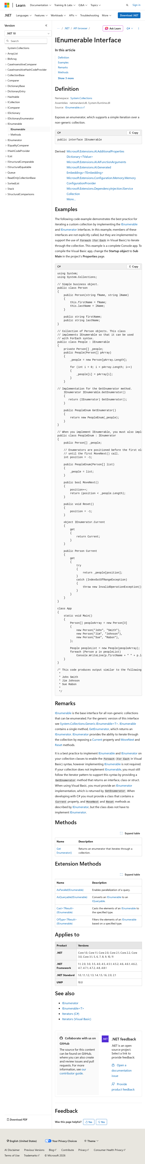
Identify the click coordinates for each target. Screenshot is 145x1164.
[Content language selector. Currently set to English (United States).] (22, 1141)
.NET (66, 28)
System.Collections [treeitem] (18, 48)
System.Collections (81, 98)
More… (71, 199)
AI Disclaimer (12, 1150)
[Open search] (127, 5)
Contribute (67, 1150)
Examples (63, 62)
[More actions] (138, 28)
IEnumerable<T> (73, 1008)
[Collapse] (46, 25)
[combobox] (28, 33)
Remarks (63, 67)
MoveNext (127, 739)
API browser (80, 28)
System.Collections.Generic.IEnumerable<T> (89, 724)
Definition (63, 57)
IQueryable (98, 901)
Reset (58, 745)
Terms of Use (12, 1155)
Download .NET (129, 15)
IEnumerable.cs (74, 107)
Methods (63, 72)
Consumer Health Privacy (108, 1150)
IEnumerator (69, 229)
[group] (98, 483)
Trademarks (30, 1155)
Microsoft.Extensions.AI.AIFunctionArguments (96, 162)
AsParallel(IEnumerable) (70, 890)
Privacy (82, 1150)
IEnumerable (129, 224)
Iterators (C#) (70, 1014)
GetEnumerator (99, 729)
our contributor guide (73, 1071)
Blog (51, 1150)
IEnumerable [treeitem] (18, 129)
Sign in (136, 5)
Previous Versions (34, 1150)
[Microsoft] (7, 5)
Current (97, 739)
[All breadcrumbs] (58, 28)
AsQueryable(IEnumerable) (72, 897)
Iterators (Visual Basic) (76, 1019)
